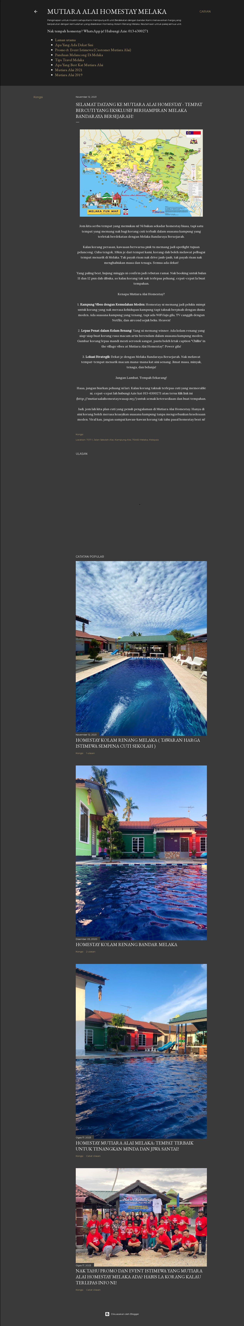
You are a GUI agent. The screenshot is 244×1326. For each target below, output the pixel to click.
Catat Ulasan (93, 1155)
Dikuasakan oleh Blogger (122, 1314)
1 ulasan (90, 753)
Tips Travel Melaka (69, 59)
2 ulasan (90, 951)
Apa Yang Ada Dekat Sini (74, 44)
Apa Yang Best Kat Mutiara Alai (79, 64)
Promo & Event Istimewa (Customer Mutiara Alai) (93, 49)
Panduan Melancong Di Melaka (79, 54)
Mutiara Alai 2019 (68, 74)
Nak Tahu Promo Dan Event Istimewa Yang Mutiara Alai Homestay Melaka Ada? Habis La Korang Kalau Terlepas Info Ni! (139, 1277)
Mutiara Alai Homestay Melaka (107, 11)
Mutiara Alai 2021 (68, 69)
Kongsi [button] (38, 97)
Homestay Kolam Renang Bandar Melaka (126, 944)
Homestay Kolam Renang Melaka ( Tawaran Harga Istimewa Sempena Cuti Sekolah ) (138, 743)
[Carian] (205, 11)
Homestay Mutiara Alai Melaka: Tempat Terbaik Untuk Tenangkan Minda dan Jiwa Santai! (134, 1146)
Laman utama (65, 39)
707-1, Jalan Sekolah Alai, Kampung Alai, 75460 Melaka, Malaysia (123, 439)
